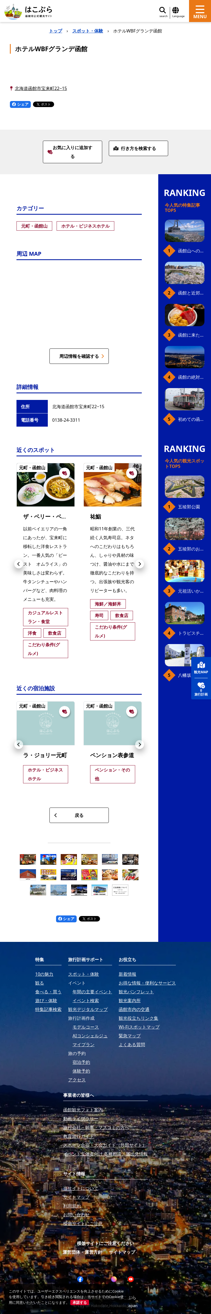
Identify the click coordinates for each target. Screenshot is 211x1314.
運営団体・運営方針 (82, 1252)
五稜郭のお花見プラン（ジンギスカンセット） (191, 549)
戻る (69, 815)
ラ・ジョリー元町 (45, 755)
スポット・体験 (87, 31)
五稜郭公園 (189, 507)
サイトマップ (122, 1252)
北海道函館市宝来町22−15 (41, 88)
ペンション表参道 (112, 755)
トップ (55, 31)
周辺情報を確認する (81, 356)
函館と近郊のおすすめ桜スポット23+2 (191, 293)
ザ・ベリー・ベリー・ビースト (61, 516)
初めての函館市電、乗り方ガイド (191, 419)
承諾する (80, 1302)
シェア (20, 104)
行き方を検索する (134, 148)
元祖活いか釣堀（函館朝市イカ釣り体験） (191, 591)
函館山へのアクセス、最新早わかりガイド (191, 251)
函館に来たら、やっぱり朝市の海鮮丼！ (191, 335)
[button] (18, 564)
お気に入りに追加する (70, 152)
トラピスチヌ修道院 (191, 633)
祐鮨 (95, 516)
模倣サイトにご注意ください (105, 1243)
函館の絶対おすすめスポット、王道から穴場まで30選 (191, 377)
